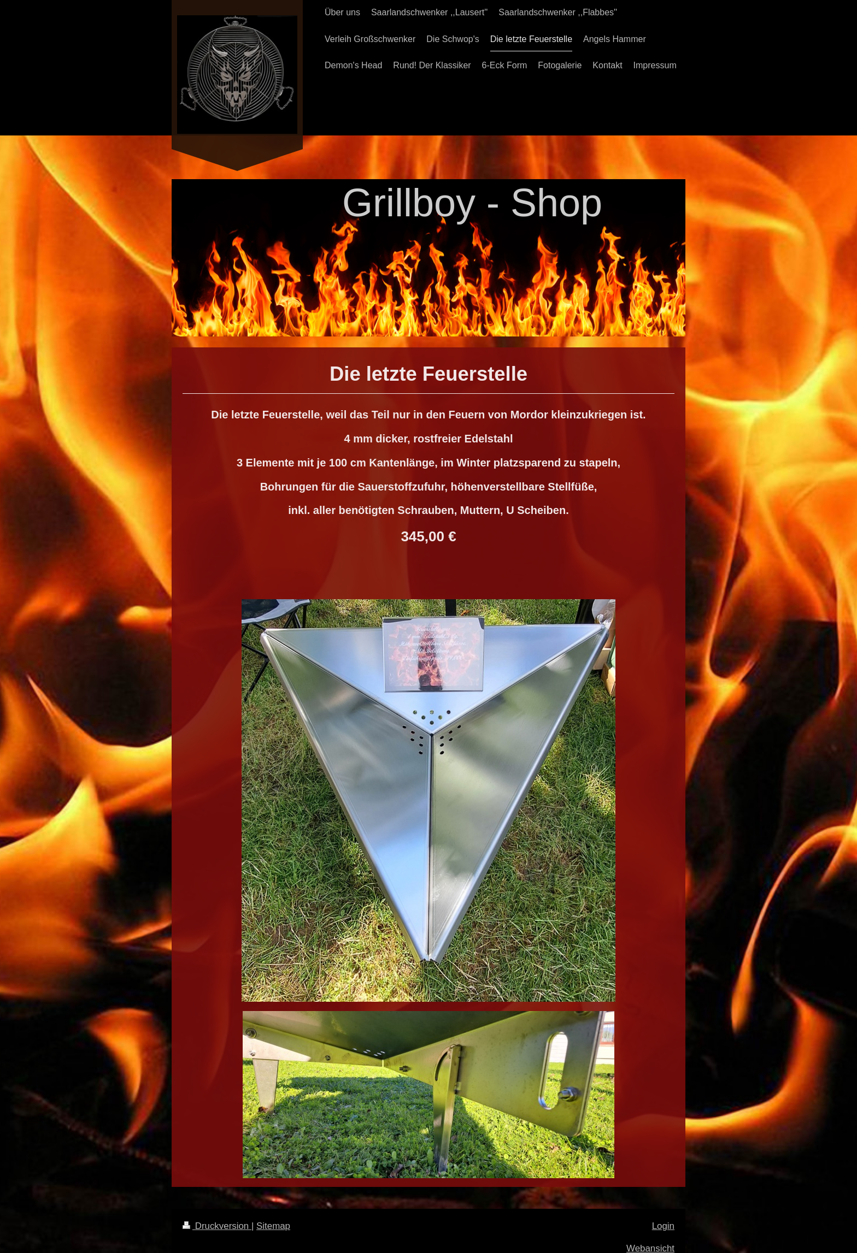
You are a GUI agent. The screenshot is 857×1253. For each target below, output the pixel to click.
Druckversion (217, 1226)
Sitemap (273, 1226)
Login (663, 1226)
